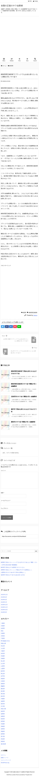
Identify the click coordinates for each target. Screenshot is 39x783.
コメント (3, 470)
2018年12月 (4, 604)
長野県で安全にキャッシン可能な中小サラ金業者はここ (16, 570)
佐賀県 (3, 628)
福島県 (3, 716)
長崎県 (3, 726)
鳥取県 (3, 741)
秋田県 (24, 312)
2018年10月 (4, 609)
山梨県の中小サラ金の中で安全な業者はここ (13, 572)
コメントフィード (6, 760)
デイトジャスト (19, 779)
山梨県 (3, 668)
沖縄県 (3, 698)
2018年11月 (4, 607)
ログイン (3, 755)
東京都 (3, 693)
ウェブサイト (4, 508)
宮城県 (3, 656)
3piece (35, 315)
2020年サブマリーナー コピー (17, 778)
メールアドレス (5, 500)
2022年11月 (4, 594)
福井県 (3, 711)
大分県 (3, 648)
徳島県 (3, 683)
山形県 (3, 666)
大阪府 (3, 651)
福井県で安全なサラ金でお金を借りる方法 (13, 575)
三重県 (3, 623)
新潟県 (3, 691)
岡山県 (3, 673)
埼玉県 (3, 646)
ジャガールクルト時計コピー (31, 778)
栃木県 (3, 696)
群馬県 (3, 721)
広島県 (3, 681)
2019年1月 (4, 602)
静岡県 (3, 734)
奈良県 (3, 653)
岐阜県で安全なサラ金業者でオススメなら (13, 567)
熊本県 (3, 703)
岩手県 (3, 676)
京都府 (3, 626)
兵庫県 (3, 633)
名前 (2, 492)
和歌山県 (3, 643)
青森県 (3, 731)
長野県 (3, 729)
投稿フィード (4, 757)
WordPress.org (5, 762)
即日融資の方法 (5, 641)
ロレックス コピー (5, 778)
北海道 (3, 636)
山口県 (3, 663)
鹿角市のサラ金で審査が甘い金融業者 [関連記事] (23, 422)
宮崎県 (3, 658)
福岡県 (3, 713)
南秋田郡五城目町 (33, 312)
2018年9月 (4, 612)
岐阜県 (3, 671)
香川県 (3, 736)
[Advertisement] (19, 36)
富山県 (3, 661)
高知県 (3, 739)
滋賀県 (3, 701)
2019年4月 (4, 597)
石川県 (3, 706)
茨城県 (3, 724)
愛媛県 (3, 686)
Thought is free (28, 774)
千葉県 (3, 638)
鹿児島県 (3, 744)
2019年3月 (4, 599)
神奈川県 (3, 708)
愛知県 (3, 688)
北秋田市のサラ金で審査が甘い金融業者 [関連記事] (24, 396)
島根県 (3, 678)
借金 (2, 631)
